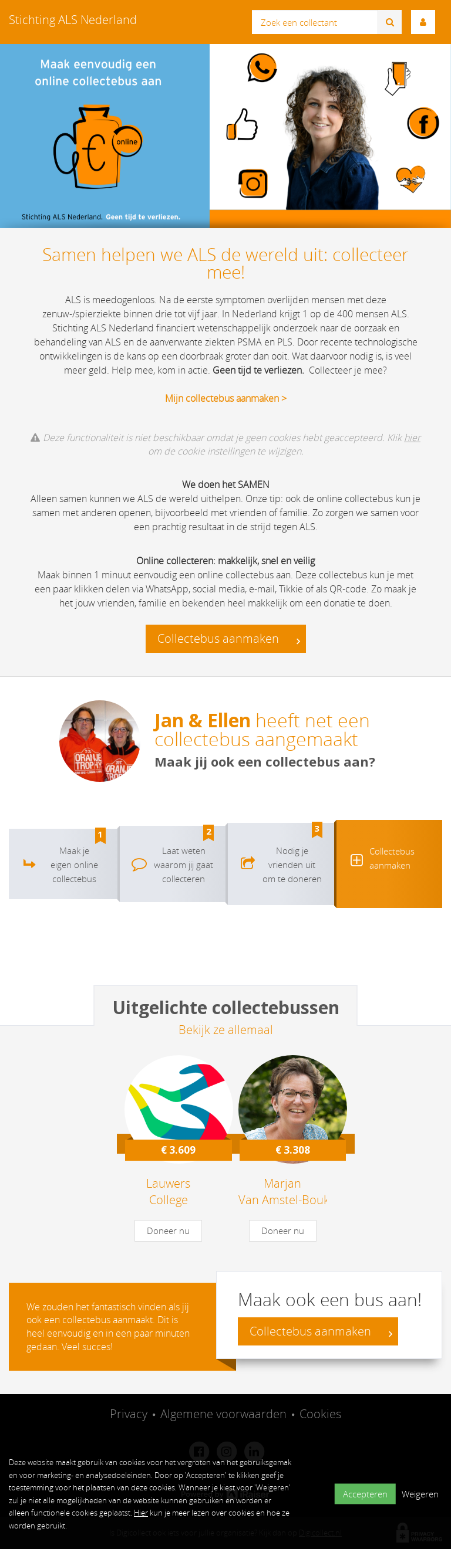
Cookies (320, 1414)
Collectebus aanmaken (228, 639)
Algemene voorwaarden (223, 1414)
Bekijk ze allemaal (226, 1030)
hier (412, 437)
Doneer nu (168, 1230)
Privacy (128, 1414)
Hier (141, 1512)
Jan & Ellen (202, 720)
